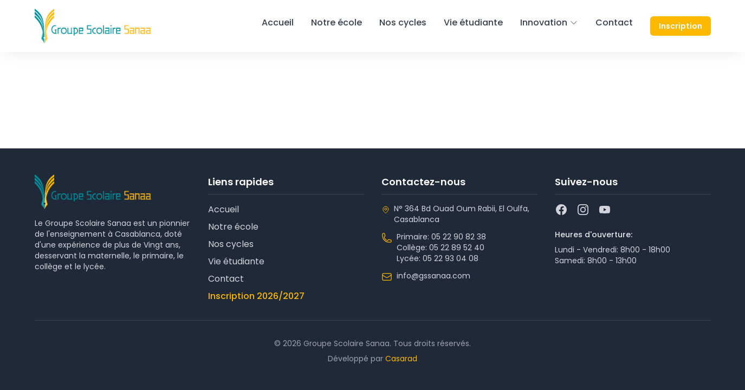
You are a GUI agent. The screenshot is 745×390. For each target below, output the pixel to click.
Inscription (680, 26)
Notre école (336, 22)
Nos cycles (402, 22)
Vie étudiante (473, 22)
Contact (614, 22)
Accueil (278, 22)
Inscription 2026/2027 (256, 296)
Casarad (401, 358)
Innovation (549, 22)
